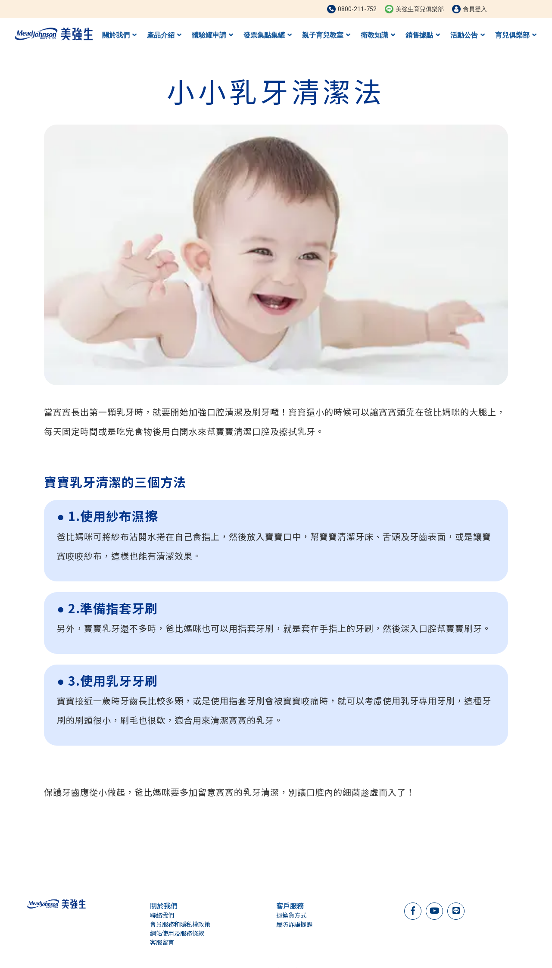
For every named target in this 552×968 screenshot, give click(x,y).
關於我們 (119, 35)
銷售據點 (422, 35)
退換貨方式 (291, 915)
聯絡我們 (162, 915)
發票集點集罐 (267, 35)
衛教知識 (378, 35)
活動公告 (467, 35)
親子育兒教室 (326, 35)
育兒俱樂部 (515, 35)
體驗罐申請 (212, 35)
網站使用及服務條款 (177, 933)
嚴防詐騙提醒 (294, 924)
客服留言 (162, 942)
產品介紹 (164, 35)
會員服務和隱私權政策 (180, 924)
